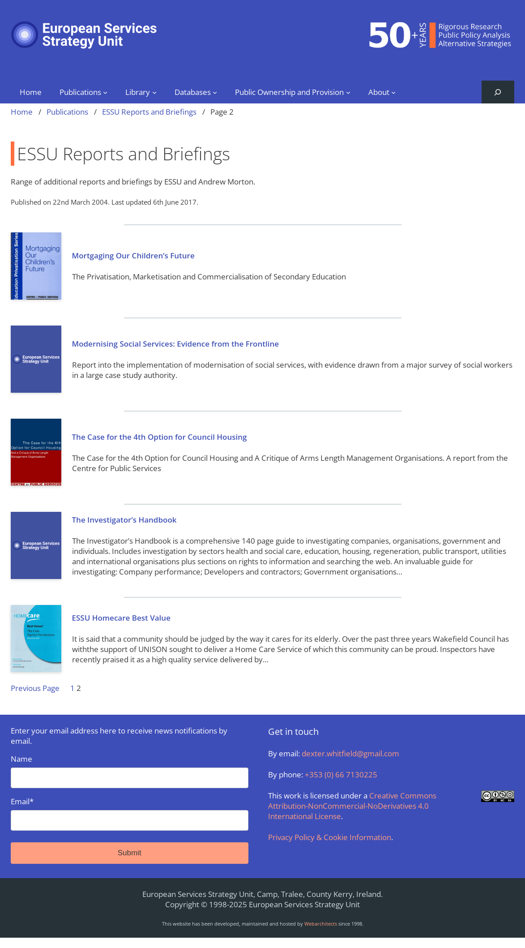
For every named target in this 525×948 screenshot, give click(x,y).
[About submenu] (393, 92)
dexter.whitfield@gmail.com (350, 753)
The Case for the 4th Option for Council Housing (159, 437)
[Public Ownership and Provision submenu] (348, 92)
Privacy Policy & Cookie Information (329, 837)
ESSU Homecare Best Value (121, 618)
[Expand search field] (498, 92)
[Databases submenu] (215, 92)
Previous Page (35, 688)
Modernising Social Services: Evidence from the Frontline (175, 344)
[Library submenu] (154, 92)
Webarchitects (320, 923)
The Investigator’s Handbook (124, 520)
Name (129, 771)
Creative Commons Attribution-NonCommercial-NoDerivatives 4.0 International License (352, 805)
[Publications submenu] (105, 92)
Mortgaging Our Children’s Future (133, 255)
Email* (129, 813)
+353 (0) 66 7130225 (341, 774)
